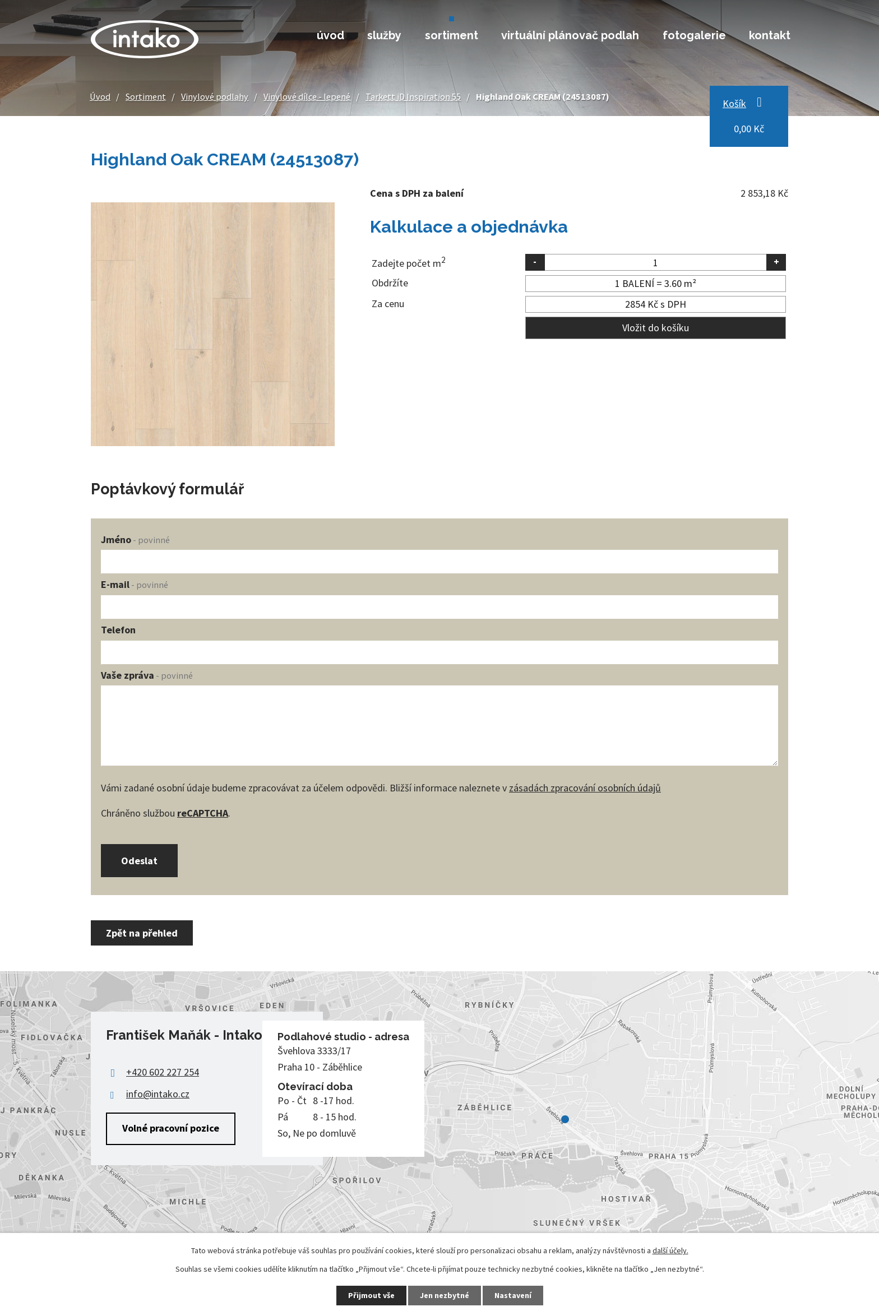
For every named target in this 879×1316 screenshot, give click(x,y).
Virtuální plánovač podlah (570, 35)
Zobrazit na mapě (439, 1119)
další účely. (670, 1250)
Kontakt (769, 35)
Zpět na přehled (142, 932)
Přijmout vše (371, 1295)
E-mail (134, 584)
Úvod (330, 35)
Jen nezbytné (444, 1295)
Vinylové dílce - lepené (306, 96)
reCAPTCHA (202, 813)
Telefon (118, 629)
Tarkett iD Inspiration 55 (413, 96)
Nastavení (512, 1295)
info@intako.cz (157, 1093)
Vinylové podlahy (214, 96)
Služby (384, 35)
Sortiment (451, 35)
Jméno (135, 539)
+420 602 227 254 (162, 1071)
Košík (734, 103)
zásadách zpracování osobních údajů (585, 787)
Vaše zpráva (147, 675)
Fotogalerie (694, 35)
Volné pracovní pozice (170, 1128)
